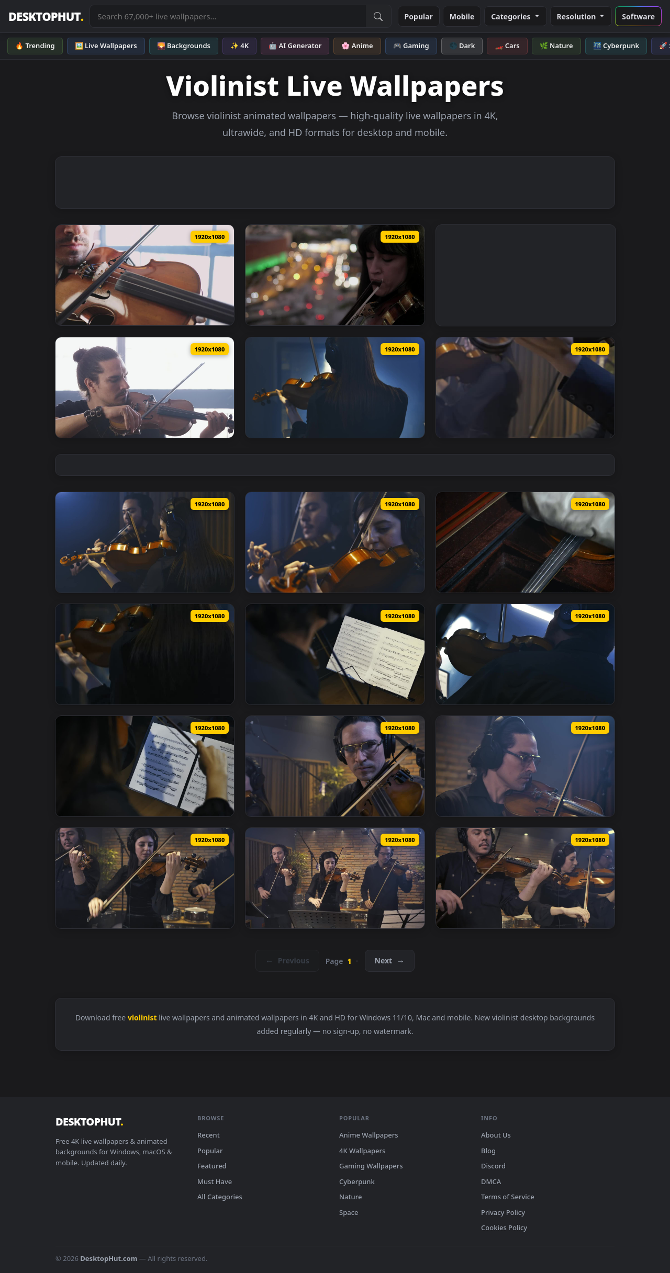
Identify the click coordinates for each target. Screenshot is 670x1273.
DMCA (491, 1181)
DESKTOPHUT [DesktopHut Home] (45, 16)
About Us (496, 1135)
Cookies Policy (504, 1227)
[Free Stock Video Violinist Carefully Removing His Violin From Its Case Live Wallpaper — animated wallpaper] (525, 542)
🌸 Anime (357, 45)
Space (349, 1212)
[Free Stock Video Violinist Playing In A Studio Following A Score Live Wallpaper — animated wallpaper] (335, 654)
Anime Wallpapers (368, 1135)
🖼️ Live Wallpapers (106, 45)
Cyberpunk (357, 1181)
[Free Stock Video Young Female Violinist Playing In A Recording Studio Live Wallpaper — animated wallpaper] (335, 387)
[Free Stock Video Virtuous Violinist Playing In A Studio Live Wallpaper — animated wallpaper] (525, 766)
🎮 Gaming (411, 45)
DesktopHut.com (108, 1258)
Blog (488, 1150)
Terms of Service (507, 1196)
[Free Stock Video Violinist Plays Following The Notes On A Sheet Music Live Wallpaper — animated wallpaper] (144, 766)
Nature (350, 1196)
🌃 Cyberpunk (616, 45)
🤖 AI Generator (295, 45)
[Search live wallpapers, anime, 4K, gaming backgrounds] (227, 16)
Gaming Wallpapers (371, 1165)
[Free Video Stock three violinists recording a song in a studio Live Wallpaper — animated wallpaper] (144, 878)
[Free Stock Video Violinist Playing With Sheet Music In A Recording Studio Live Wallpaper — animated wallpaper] (525, 654)
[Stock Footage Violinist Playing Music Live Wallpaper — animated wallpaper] (144, 275)
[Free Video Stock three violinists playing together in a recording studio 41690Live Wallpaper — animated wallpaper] (525, 878)
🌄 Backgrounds (183, 45)
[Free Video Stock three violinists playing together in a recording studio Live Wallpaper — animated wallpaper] (335, 878)
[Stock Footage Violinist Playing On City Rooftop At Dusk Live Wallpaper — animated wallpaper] (335, 275)
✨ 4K (239, 45)
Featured (212, 1165)
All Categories (219, 1196)
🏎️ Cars (507, 45)
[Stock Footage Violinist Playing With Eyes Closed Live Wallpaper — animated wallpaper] (144, 387)
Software (638, 16)
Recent (208, 1135)
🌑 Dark (462, 45)
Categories (515, 16)
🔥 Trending (35, 45)
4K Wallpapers (362, 1150)
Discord (493, 1165)
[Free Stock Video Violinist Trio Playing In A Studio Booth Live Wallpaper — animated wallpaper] (335, 766)
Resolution (581, 16)
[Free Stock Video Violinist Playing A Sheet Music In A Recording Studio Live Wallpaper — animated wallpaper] (144, 654)
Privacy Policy (503, 1212)
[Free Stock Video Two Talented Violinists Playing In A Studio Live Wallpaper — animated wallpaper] (144, 542)
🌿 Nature (556, 45)
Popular (419, 16)
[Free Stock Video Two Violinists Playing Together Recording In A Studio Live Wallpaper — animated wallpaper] (335, 542)
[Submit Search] (378, 16)
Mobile (462, 16)
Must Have (214, 1181)
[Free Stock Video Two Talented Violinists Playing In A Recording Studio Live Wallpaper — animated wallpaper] (525, 387)
